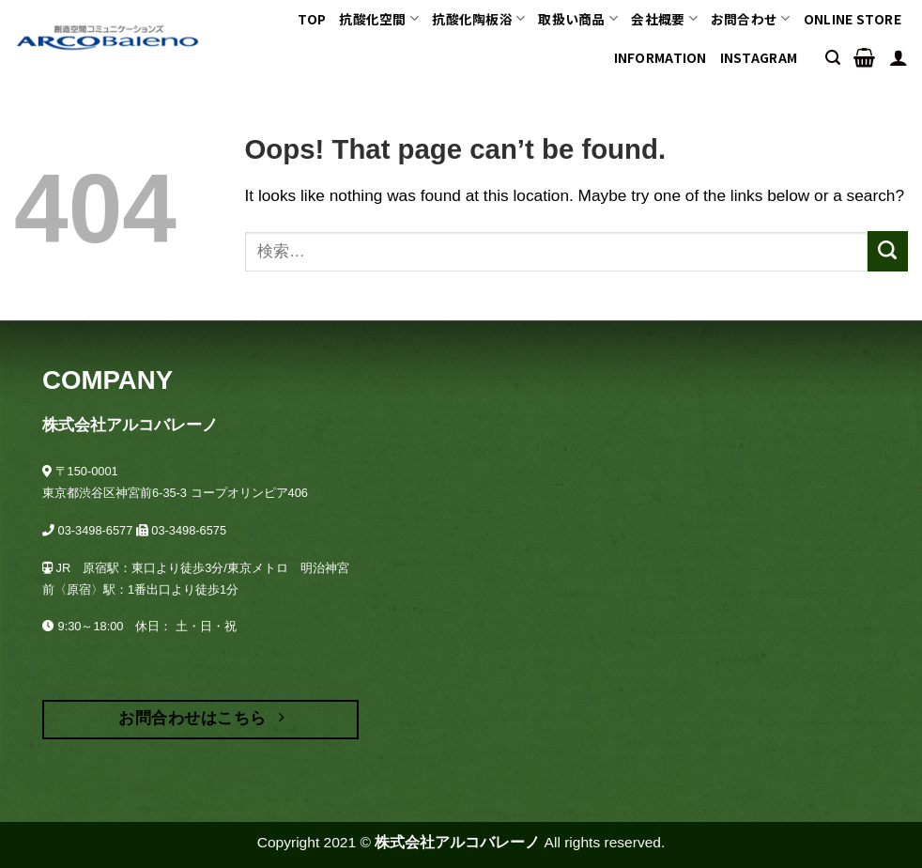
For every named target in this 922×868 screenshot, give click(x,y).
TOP (312, 18)
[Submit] (888, 251)
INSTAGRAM (759, 57)
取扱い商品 (578, 18)
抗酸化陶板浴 (478, 18)
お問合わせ (751, 18)
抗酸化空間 (379, 18)
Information (660, 57)
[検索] (832, 57)
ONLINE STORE (852, 18)
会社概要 (664, 18)
